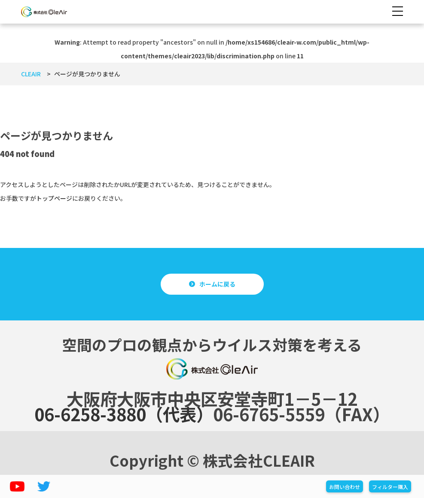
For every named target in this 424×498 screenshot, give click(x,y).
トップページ (54, 198)
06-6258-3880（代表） (123, 413)
